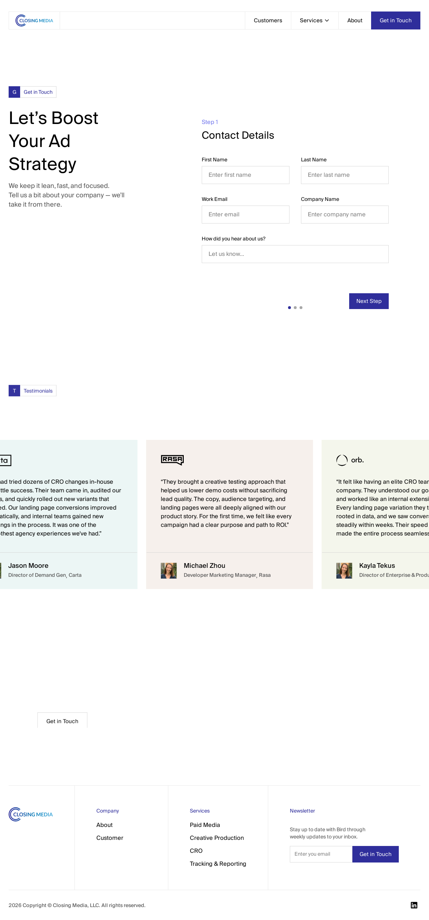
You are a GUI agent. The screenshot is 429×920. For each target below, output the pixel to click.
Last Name (314, 159)
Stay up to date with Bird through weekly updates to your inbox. (327, 833)
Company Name (320, 199)
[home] (34, 20)
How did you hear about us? (233, 238)
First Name (214, 159)
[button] (314, 20)
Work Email (214, 199)
